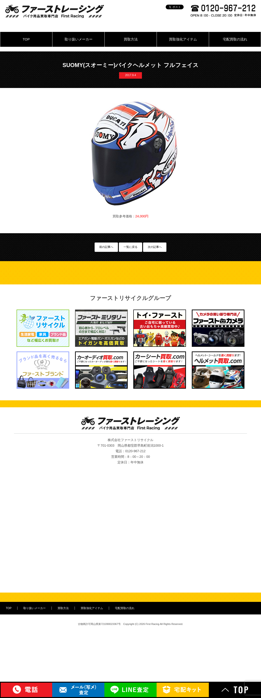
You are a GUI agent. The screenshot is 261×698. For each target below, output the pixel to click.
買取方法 (131, 39)
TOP (26, 39)
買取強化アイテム (183, 39)
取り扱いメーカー (79, 39)
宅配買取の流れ (235, 39)
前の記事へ (106, 247)
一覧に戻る (130, 247)
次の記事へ (155, 247)
